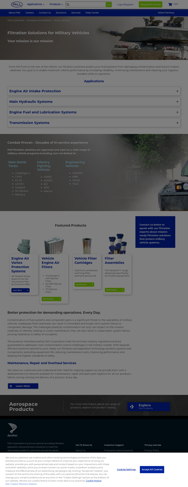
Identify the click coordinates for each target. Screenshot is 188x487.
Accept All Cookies (152, 469)
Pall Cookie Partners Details (21, 484)
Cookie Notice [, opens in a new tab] (93, 480)
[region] (94, 470)
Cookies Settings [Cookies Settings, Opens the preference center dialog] (126, 469)
